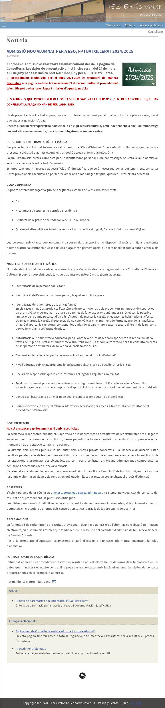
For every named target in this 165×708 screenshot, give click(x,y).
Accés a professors (151, 25)
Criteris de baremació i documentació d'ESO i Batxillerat (52, 601)
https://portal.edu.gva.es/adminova (77, 493)
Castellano (155, 31)
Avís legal (136, 703)
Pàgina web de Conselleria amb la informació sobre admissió (55, 631)
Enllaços (130, 25)
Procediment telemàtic (31, 649)
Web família (114, 25)
